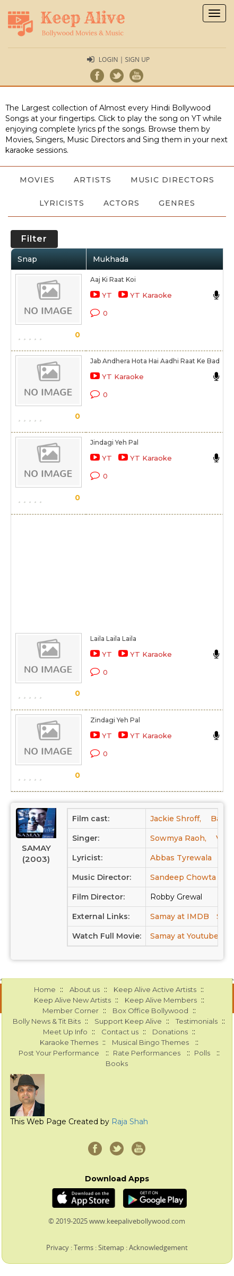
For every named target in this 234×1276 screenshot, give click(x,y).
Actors (121, 203)
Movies (37, 180)
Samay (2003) (36, 853)
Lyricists (61, 203)
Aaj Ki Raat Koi (113, 279)
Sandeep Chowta (183, 877)
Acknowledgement (158, 1247)
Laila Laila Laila (113, 638)
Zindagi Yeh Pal (115, 720)
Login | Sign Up (124, 59)
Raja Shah (129, 1121)
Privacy (57, 1247)
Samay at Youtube (184, 936)
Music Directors (172, 180)
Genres (177, 203)
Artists (92, 180)
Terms (83, 1247)
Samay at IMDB (179, 916)
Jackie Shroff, (175, 818)
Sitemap (111, 1247)
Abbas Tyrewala (181, 857)
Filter (34, 239)
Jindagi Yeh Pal (114, 442)
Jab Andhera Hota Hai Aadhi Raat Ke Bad (155, 361)
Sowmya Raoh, (178, 838)
